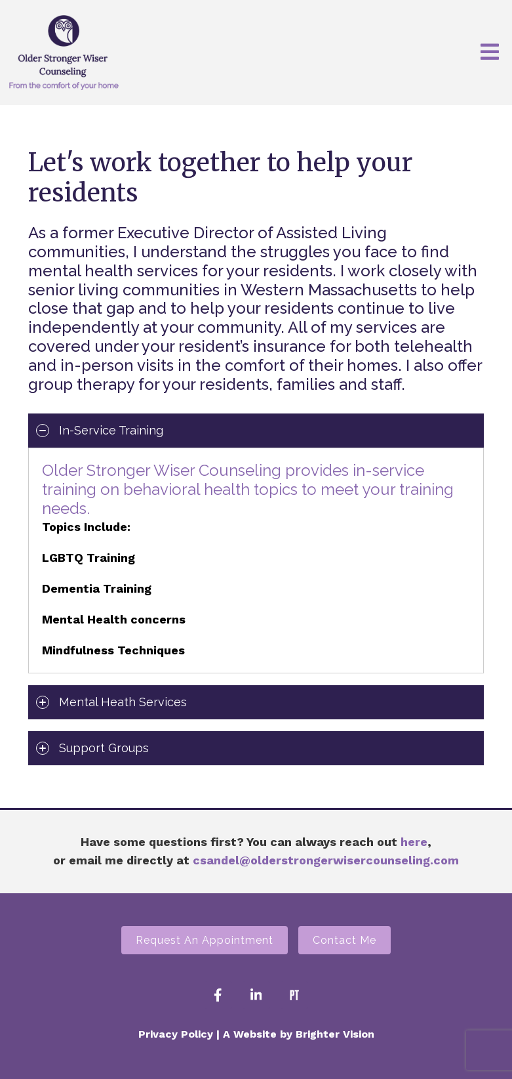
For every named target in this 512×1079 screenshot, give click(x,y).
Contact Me (344, 940)
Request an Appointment (204, 940)
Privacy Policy (175, 1034)
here (414, 842)
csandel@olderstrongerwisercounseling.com (326, 860)
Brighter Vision (335, 1034)
